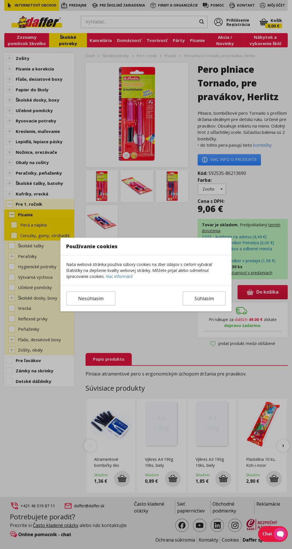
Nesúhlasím (91, 298)
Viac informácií (119, 276)
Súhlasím (204, 298)
